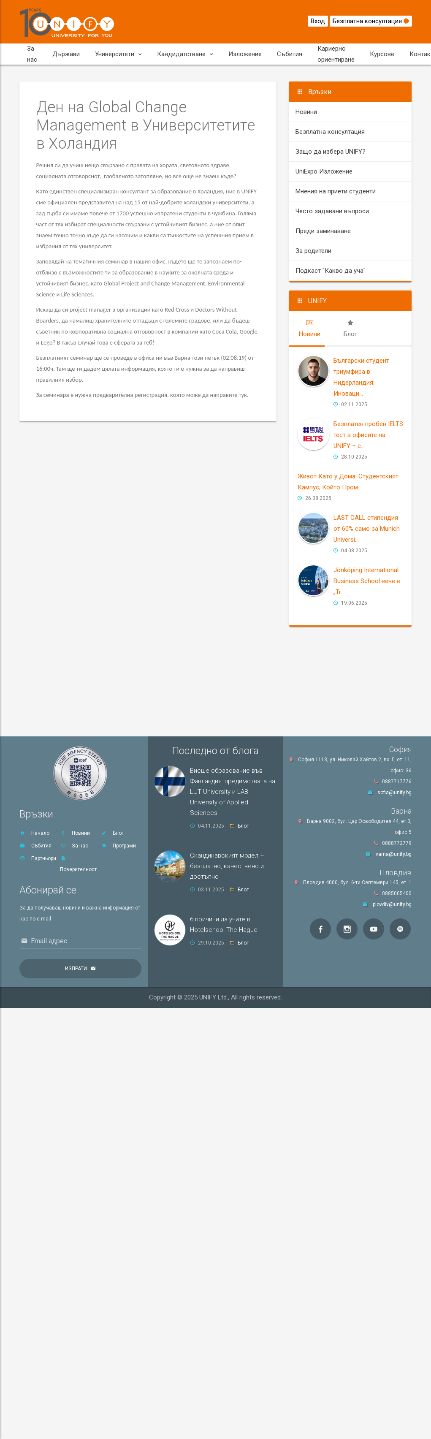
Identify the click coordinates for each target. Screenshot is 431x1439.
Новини (306, 112)
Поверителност (78, 864)
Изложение (245, 54)
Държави (66, 54)
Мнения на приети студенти (335, 191)
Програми (118, 846)
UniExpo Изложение (323, 171)
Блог (112, 833)
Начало (34, 833)
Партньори (37, 858)
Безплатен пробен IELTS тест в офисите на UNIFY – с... (368, 435)
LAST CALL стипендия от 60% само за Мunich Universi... (366, 528)
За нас (32, 54)
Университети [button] (118, 54)
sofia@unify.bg (394, 793)
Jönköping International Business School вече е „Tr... (366, 581)
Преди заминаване (323, 231)
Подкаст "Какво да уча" (330, 270)
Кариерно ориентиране (336, 54)
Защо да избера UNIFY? (330, 151)
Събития (289, 54)
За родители (313, 251)
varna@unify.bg (394, 854)
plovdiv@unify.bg (392, 904)
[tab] (309, 328)
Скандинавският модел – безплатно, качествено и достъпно (227, 866)
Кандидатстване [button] (185, 54)
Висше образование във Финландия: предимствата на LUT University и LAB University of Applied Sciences (232, 792)
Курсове (382, 54)
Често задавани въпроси (332, 211)
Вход (318, 21)
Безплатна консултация (371, 21)
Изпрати (76, 969)
